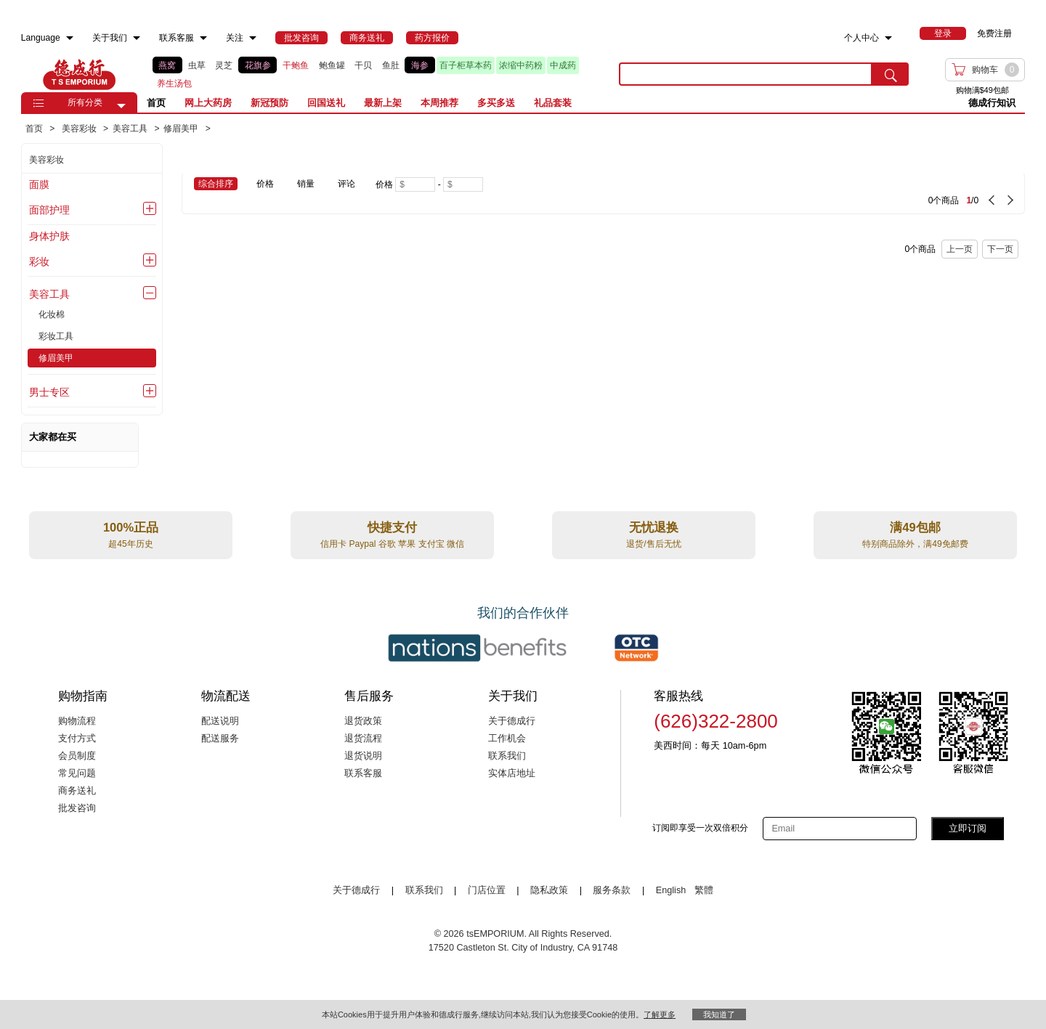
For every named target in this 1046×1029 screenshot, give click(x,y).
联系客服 (363, 773)
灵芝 (223, 65)
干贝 (363, 65)
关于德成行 (511, 721)
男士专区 (49, 392)
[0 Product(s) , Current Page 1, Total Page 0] (778, 193)
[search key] (746, 74)
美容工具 (49, 294)
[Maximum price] (463, 184)
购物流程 (77, 721)
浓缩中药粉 (521, 65)
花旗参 (258, 65)
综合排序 (215, 184)
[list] (374, 74)
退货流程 (363, 738)
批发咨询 (77, 808)
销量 (306, 184)
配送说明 (220, 721)
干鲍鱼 (296, 65)
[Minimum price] (415, 184)
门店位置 (487, 890)
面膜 (39, 184)
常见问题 (77, 773)
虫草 (197, 65)
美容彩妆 (46, 160)
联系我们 (507, 756)
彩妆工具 (55, 336)
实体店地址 (511, 773)
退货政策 (363, 721)
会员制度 (77, 756)
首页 (156, 102)
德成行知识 (991, 102)
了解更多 (660, 1014)
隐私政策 (549, 890)
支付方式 (77, 738)
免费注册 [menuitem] (994, 33)
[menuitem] (69, 38)
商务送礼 (77, 791)
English (672, 890)
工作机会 (507, 738)
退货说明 (363, 756)
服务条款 (612, 890)
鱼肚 (391, 65)
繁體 (703, 890)
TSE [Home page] (79, 74)
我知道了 (719, 1014)
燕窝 (167, 65)
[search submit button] (890, 74)
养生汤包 (174, 83)
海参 (420, 65)
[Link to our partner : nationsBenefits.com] (477, 647)
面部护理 (49, 210)
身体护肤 (49, 236)
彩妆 (39, 261)
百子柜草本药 (465, 65)
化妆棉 (51, 314)
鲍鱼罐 (332, 65)
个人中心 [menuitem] (861, 38)
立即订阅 (967, 828)
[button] (121, 106)
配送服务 (220, 738)
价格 (265, 184)
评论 (346, 184)
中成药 (563, 65)
